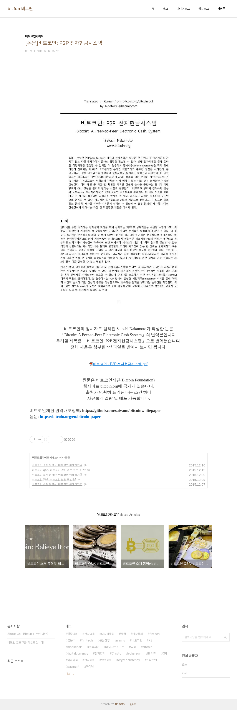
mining (120, 640)
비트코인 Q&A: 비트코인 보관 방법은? (54, 479)
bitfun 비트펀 (20, 8)
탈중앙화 (72, 634)
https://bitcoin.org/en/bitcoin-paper (70, 416)
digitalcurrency (77, 653)
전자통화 (89, 660)
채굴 (123, 634)
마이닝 (90, 666)
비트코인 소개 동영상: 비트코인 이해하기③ (57, 474)
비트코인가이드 (40, 457)
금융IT (71, 640)
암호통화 (106, 660)
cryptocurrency (129, 660)
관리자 (133, 704)
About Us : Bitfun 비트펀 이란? (27, 634)
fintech (154, 634)
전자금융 (89, 634)
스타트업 (151, 660)
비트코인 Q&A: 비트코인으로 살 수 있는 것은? (59, 469)
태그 (165, 8)
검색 (225, 637)
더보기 (69, 673)
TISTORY (119, 704)
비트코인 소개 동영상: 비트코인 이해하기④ (57, 465)
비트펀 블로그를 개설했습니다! (25, 642)
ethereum (134, 653)
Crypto (116, 653)
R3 (150, 640)
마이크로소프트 (115, 647)
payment (73, 666)
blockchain (75, 647)
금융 (133, 647)
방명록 (221, 8)
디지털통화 (107, 634)
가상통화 (138, 634)
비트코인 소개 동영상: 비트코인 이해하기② (57, 484)
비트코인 (137, 640)
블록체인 (94, 647)
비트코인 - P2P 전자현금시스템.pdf (118, 364)
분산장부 (104, 640)
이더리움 (72, 660)
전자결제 (100, 653)
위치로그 (203, 8)
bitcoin (147, 647)
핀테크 (152, 653)
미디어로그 (183, 8)
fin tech (87, 640)
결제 (164, 653)
